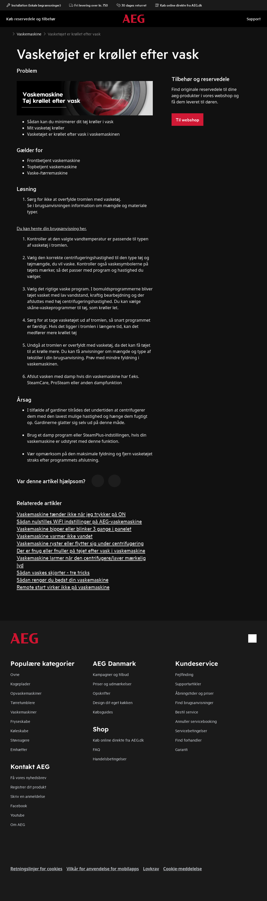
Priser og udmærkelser (112, 683)
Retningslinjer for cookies (36, 869)
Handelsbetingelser (109, 758)
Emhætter (18, 749)
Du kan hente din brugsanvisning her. (52, 228)
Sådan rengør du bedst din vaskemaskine (62, 579)
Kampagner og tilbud (111, 674)
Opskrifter (101, 693)
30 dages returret (131, 5)
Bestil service (186, 711)
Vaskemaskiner (23, 711)
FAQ (96, 749)
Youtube (17, 814)
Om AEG (17, 824)
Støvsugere (19, 739)
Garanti (181, 749)
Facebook (18, 805)
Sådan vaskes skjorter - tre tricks (53, 572)
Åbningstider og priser (194, 693)
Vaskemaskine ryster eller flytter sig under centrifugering (80, 543)
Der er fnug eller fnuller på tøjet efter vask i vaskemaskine (81, 550)
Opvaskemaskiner (25, 693)
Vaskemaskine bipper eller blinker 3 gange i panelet (74, 528)
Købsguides (103, 711)
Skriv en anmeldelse (27, 796)
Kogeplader (20, 683)
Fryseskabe (20, 721)
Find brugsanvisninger (194, 702)
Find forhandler (188, 739)
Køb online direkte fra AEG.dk (118, 739)
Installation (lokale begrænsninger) (33, 5)
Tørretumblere (22, 702)
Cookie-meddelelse (182, 869)
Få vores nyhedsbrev (28, 777)
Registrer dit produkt (28, 786)
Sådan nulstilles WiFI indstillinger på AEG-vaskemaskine (79, 521)
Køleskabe (19, 730)
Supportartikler (188, 683)
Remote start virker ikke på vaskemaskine (63, 586)
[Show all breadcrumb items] (8, 33)
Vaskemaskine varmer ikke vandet (55, 535)
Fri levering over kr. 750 (88, 5)
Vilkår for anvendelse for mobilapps (102, 869)
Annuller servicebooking (196, 721)
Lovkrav (151, 869)
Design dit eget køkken (112, 702)
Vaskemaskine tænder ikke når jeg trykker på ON (71, 514)
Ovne (15, 674)
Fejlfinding (184, 674)
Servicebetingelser (191, 730)
